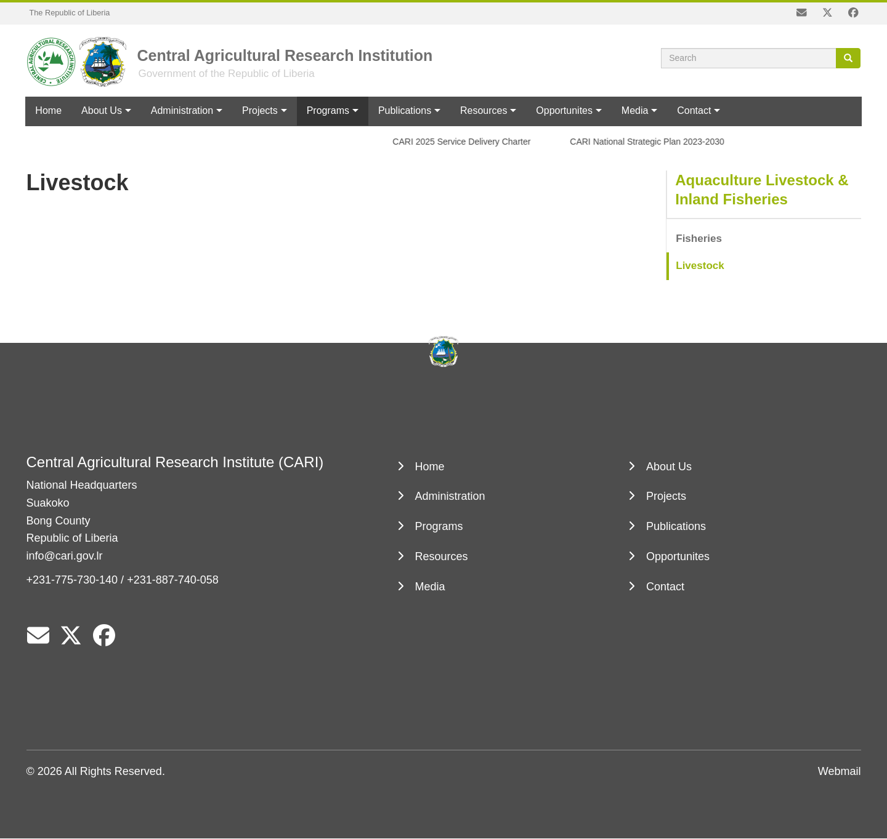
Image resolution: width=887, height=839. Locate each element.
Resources (483, 110)
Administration (182, 110)
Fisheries (699, 238)
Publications (404, 110)
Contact (694, 110)
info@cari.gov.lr (64, 556)
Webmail (839, 771)
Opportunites (564, 110)
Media (635, 110)
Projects (260, 110)
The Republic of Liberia (70, 12)
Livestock (700, 265)
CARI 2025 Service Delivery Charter (465, 142)
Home (48, 110)
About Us (101, 110)
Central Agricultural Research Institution (285, 55)
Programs (328, 110)
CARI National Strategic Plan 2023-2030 (650, 142)
